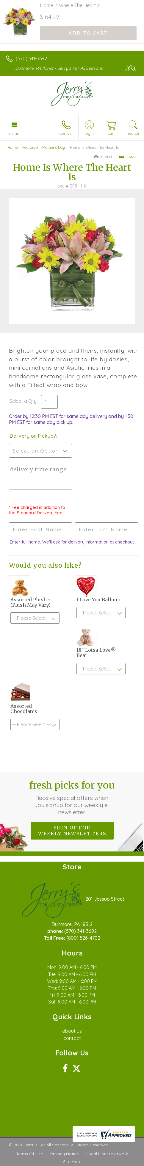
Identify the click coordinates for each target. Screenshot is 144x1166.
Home (12, 147)
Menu (14, 133)
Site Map (71, 1161)
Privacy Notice (64, 1153)
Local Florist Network (107, 1153)
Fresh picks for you (72, 797)
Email (128, 157)
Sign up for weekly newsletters (72, 831)
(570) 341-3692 (31, 58)
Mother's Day (53, 147)
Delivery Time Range (38, 469)
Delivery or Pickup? (33, 436)
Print (103, 157)
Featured (30, 147)
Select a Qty (23, 401)
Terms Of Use (29, 1153)
